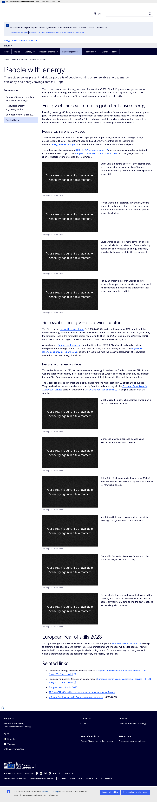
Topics (17, 52)
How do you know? (51, 2)
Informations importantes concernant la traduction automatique (56, 32)
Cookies (62, 778)
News (114, 52)
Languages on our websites (42, 778)
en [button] (97, 13)
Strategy (28, 52)
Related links (12, 120)
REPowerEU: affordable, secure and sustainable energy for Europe (82, 692)
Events (105, 52)
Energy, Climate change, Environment (20, 40)
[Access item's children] (35, 51)
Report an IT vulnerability (15, 778)
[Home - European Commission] (24, 12)
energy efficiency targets (64, 144)
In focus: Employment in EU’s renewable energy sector (76, 697)
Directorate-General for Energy (132, 723)
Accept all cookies (110, 792)
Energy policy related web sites (132, 741)
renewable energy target (72, 329)
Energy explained (70, 52)
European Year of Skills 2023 (126, 643)
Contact (84, 723)
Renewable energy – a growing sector (16, 108)
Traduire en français (19, 32)
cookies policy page (50, 791)
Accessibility (106, 778)
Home (6, 52)
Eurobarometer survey (69, 345)
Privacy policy (76, 778)
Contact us (69, 773)
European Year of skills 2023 (20, 114)
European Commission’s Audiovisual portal (96, 153)
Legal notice (91, 778)
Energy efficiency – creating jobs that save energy (20, 99)
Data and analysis (47, 52)
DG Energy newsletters (14, 749)
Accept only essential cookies (135, 792)
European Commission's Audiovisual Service (117, 670)
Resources (89, 52)
